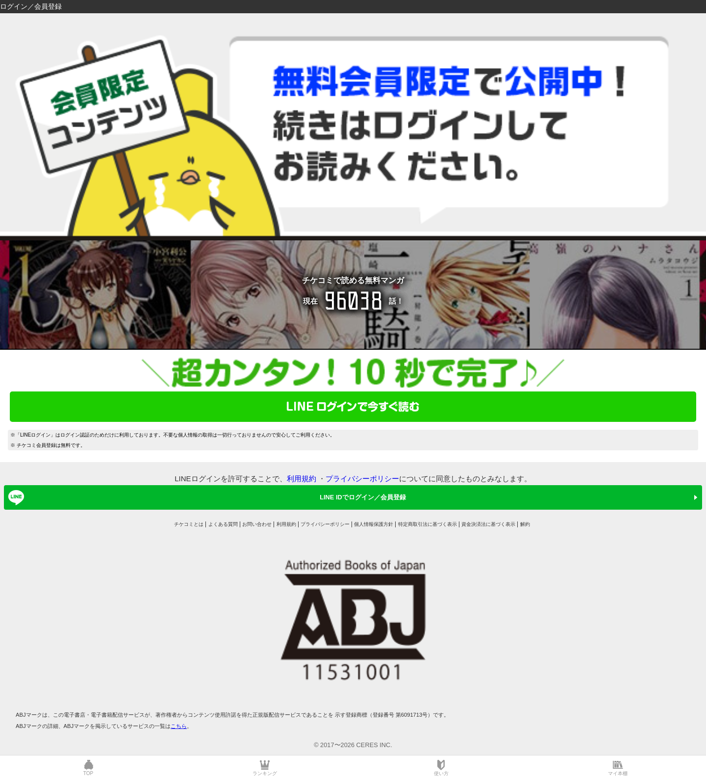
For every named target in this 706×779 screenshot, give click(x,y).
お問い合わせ (257, 524)
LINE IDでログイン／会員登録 (205, 497)
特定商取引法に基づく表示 (427, 524)
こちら (179, 726)
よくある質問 (223, 524)
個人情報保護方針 (373, 524)
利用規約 (301, 478)
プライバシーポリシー (362, 478)
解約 (525, 524)
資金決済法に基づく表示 (488, 524)
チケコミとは (188, 524)
